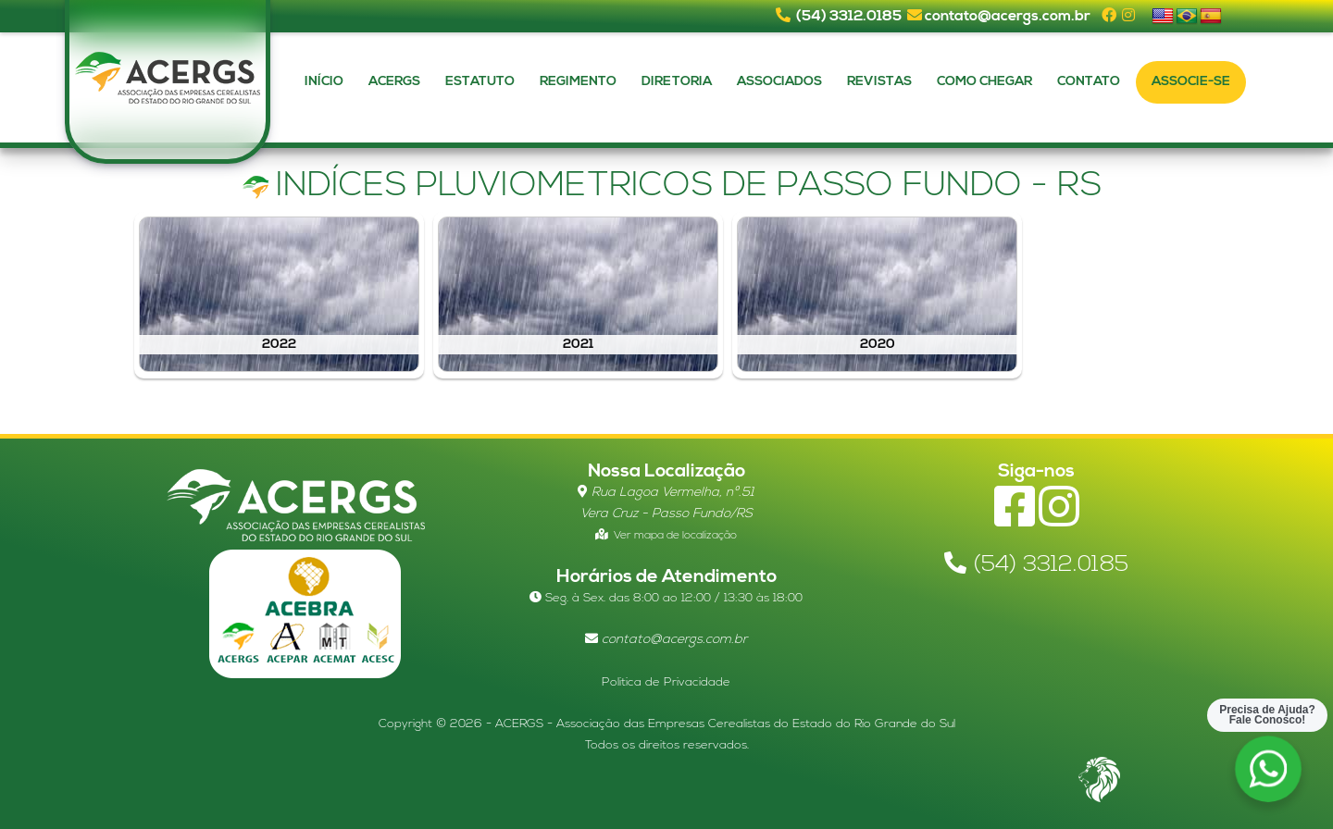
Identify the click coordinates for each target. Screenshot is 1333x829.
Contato (1088, 82)
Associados (779, 82)
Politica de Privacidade (666, 682)
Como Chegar (984, 82)
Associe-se (1191, 82)
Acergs (394, 82)
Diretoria (677, 82)
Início (324, 82)
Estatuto (480, 82)
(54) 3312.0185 (849, 16)
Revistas (879, 82)
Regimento (578, 82)
